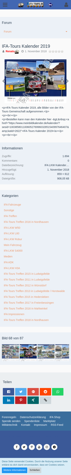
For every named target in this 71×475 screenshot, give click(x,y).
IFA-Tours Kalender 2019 (26, 46)
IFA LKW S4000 (13, 250)
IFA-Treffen (10, 216)
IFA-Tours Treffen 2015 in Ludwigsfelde (27, 273)
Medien (8, 256)
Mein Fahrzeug (12, 245)
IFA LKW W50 (12, 227)
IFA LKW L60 (11, 233)
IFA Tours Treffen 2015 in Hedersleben (26, 296)
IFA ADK (9, 262)
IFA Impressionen (14, 314)
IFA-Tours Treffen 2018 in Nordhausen (26, 319)
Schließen (35, 470)
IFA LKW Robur (13, 239)
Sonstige (9, 210)
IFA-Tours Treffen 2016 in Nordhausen (26, 221)
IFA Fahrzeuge (12, 204)
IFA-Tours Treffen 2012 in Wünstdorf (25, 285)
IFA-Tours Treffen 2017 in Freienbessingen (29, 302)
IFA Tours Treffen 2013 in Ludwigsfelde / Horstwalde (34, 291)
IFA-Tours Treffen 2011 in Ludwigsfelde (27, 279)
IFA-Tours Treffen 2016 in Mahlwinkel (25, 308)
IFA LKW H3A (12, 268)
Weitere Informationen (14, 470)
